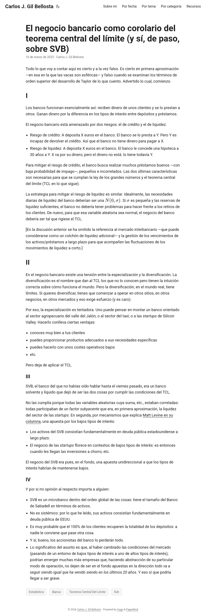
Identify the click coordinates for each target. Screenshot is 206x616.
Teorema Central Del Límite (87, 592)
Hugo (120, 609)
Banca (56, 592)
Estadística (36, 592)
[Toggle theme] (57, 6)
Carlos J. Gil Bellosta (29, 6)
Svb (116, 592)
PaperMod (132, 609)
